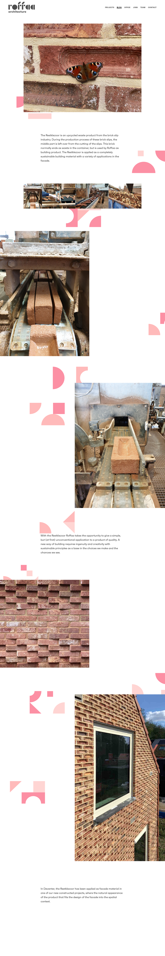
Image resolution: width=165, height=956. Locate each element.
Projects (109, 7)
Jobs (135, 7)
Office (127, 7)
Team (142, 7)
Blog (119, 7)
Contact (152, 7)
